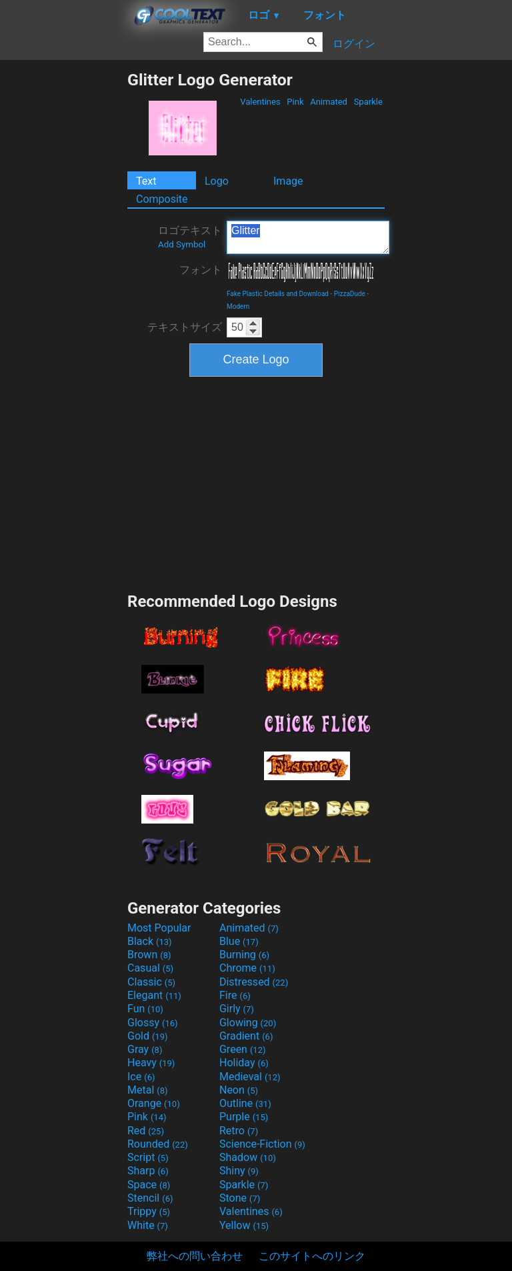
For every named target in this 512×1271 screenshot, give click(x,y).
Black (149, 941)
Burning (244, 954)
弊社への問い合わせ (195, 1256)
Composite (162, 199)
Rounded (157, 1144)
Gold (147, 1036)
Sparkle (368, 102)
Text (146, 181)
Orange (153, 1103)
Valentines (260, 102)
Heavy (151, 1062)
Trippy (148, 1211)
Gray (144, 1049)
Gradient (246, 1036)
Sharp (148, 1170)
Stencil (150, 1198)
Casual (150, 968)
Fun (145, 1008)
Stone (239, 1198)
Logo (217, 181)
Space (148, 1184)
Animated (328, 102)
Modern (238, 306)
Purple (243, 1116)
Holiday (244, 1062)
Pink (295, 102)
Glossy (152, 1022)
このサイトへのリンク (312, 1256)
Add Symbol (181, 244)
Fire (235, 995)
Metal (147, 1090)
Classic (151, 982)
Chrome (247, 968)
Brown (149, 954)
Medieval (250, 1076)
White (147, 1225)
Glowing (247, 1022)
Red (145, 1130)
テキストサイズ (184, 327)
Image (288, 181)
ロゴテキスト (190, 236)
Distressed (253, 982)
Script (148, 1157)
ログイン (354, 43)
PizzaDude (349, 293)
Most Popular (159, 928)
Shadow (247, 1157)
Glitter (308, 237)
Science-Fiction (262, 1144)
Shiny (239, 1170)
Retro (238, 1130)
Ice (141, 1076)
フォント (200, 269)
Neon (238, 1090)
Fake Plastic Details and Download (278, 293)
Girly (236, 1008)
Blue (239, 941)
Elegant (154, 995)
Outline (245, 1103)
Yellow (244, 1225)
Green (242, 1049)
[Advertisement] (63, 270)
